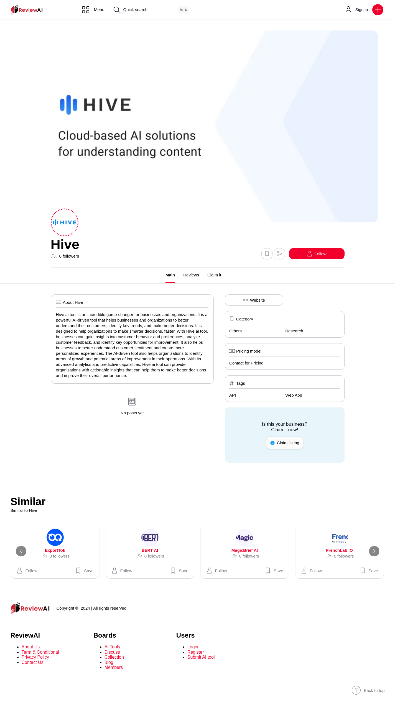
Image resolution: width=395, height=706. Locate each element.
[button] (378, 10)
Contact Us (33, 662)
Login (192, 647)
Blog (109, 662)
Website (254, 299)
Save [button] (84, 571)
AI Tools (112, 647)
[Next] (374, 551)
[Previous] (21, 551)
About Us (31, 647)
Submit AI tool (201, 657)
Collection (114, 657)
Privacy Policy (35, 657)
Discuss (112, 652)
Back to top (367, 690)
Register (195, 652)
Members (114, 667)
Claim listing (284, 442)
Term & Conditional (40, 652)
